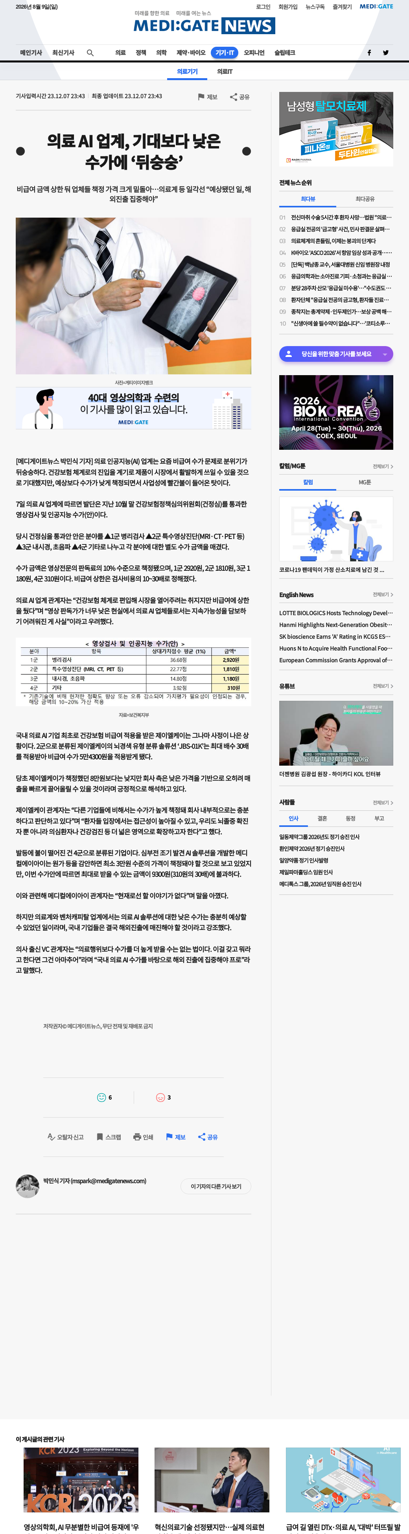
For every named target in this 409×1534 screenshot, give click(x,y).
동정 (350, 818)
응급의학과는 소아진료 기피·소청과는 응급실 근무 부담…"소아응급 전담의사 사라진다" (342, 276)
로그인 (263, 6)
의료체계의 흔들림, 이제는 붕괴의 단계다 (333, 241)
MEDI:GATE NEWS (204, 22)
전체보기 (381, 466)
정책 (141, 52)
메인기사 (31, 52)
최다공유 (365, 199)
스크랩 (113, 1137)
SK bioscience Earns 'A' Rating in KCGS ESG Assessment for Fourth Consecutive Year (336, 636)
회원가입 (287, 6)
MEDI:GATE (376, 6)
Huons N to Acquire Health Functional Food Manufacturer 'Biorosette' (336, 648)
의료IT (224, 71)
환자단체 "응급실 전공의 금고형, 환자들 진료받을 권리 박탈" (342, 300)
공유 (244, 97)
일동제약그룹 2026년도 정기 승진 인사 (319, 837)
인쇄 (148, 1137)
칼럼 (308, 482)
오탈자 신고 (70, 1137)
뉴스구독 (315, 6)
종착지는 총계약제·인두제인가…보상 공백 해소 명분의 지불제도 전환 (342, 311)
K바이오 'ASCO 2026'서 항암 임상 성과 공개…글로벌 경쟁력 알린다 (342, 253)
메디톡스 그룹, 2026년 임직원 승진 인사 (320, 884)
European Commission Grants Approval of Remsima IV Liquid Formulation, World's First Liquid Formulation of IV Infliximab (336, 660)
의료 (120, 52)
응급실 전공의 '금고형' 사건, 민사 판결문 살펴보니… (342, 229)
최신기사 (63, 52)
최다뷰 (308, 199)
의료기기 (187, 71)
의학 (161, 52)
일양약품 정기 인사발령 (303, 860)
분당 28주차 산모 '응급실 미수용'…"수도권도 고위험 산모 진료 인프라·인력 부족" (342, 288)
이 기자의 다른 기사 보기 (216, 1186)
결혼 (322, 818)
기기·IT (225, 52)
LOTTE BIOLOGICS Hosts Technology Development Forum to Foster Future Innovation (336, 613)
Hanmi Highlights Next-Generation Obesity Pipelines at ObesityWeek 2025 (336, 625)
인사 (293, 818)
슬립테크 (285, 52)
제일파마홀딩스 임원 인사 (306, 872)
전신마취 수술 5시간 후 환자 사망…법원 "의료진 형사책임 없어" (342, 217)
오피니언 (254, 52)
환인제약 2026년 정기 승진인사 (312, 848)
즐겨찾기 (342, 6)
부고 (379, 818)
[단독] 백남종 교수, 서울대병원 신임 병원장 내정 (340, 264)
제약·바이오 (191, 52)
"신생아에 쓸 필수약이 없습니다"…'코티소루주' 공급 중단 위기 (342, 323)
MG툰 (365, 482)
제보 (212, 97)
